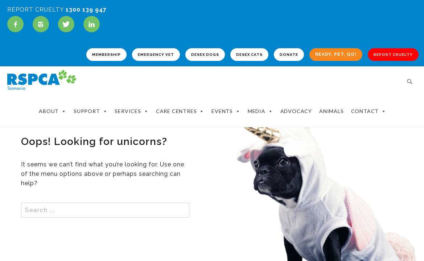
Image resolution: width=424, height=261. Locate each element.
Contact (391, 109)
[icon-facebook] (17, 24)
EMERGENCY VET (150, 56)
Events (249, 109)
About (76, 109)
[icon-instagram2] (43, 24)
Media (283, 109)
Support (114, 109)
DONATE (283, 56)
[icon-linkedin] (91, 24)
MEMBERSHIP (101, 56)
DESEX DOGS (200, 56)
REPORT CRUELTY (387, 56)
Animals (354, 110)
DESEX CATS (244, 56)
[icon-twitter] (68, 24)
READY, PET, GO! (330, 56)
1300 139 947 (86, 9)
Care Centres (203, 109)
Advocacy (319, 110)
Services (155, 109)
